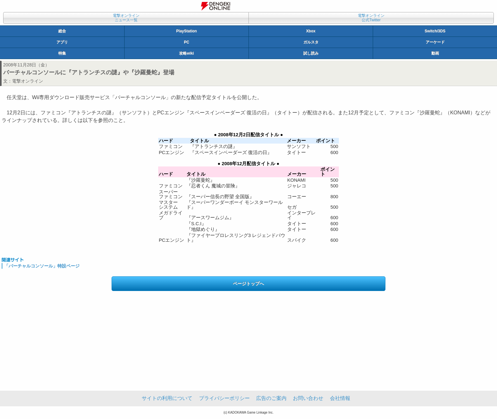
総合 (62, 31)
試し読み (311, 53)
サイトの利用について (167, 398)
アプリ (62, 42)
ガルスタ (311, 42)
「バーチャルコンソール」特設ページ (42, 265)
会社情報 (340, 398)
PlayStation (186, 31)
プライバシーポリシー (224, 398)
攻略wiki (186, 53)
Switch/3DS (435, 31)
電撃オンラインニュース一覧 (126, 17)
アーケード (435, 42)
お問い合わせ (308, 398)
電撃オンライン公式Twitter (371, 17)
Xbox (310, 31)
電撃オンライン (27, 81)
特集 (62, 53)
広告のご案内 (271, 398)
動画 (435, 53)
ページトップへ (248, 283)
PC (186, 42)
